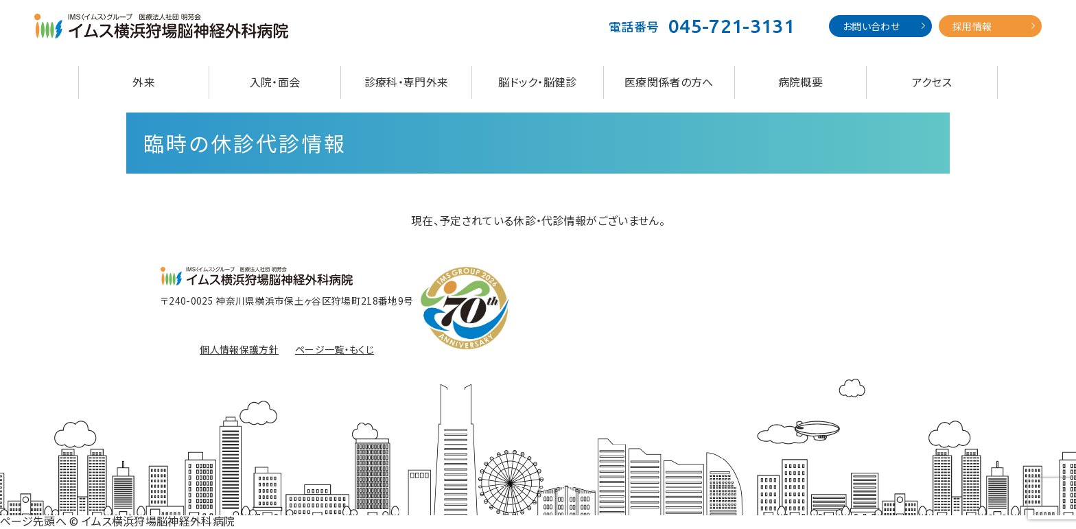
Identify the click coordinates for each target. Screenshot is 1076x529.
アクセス (932, 81)
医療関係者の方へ (669, 81)
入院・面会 (275, 81)
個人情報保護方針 (239, 349)
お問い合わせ (871, 26)
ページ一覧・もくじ (334, 349)
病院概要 (800, 81)
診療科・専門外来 (406, 81)
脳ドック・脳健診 (537, 81)
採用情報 (972, 26)
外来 (143, 81)
